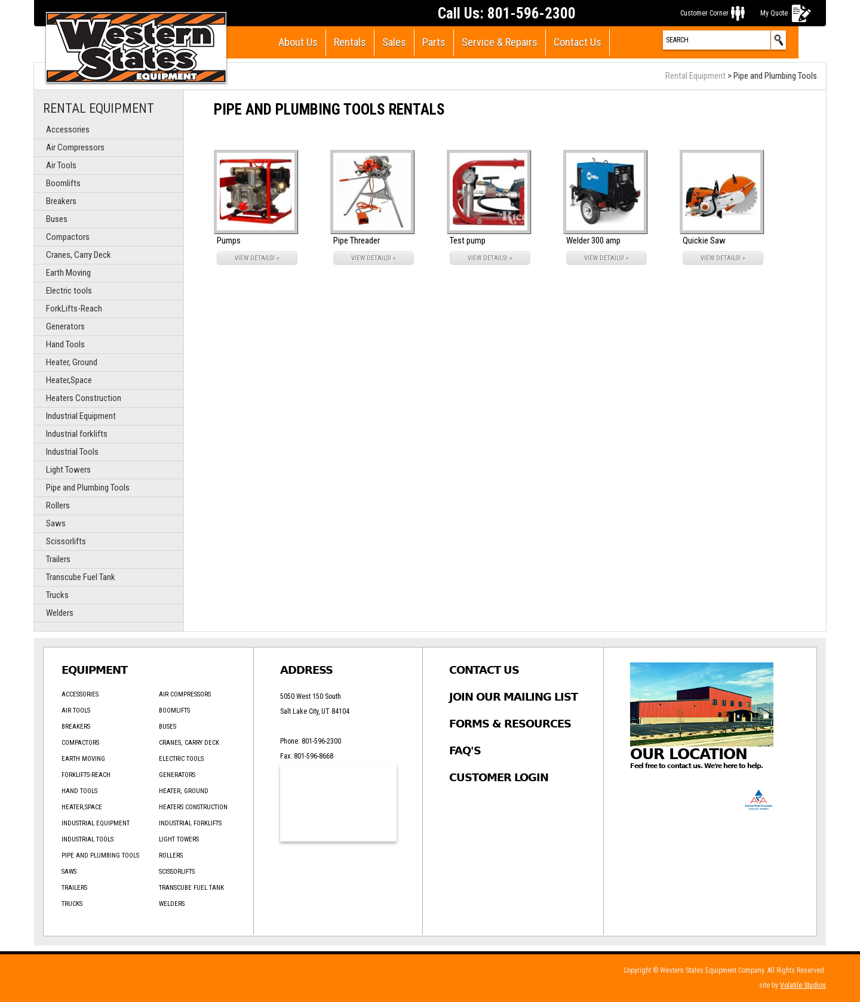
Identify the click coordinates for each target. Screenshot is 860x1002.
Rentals (350, 42)
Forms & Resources (510, 723)
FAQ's (465, 750)
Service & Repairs (500, 42)
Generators (65, 326)
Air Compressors (75, 147)
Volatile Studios (803, 985)
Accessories (68, 129)
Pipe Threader (356, 240)
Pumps (229, 240)
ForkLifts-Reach (74, 308)
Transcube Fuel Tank (80, 577)
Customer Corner (704, 13)
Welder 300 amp (593, 240)
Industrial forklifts (77, 433)
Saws (56, 523)
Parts (434, 42)
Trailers (58, 559)
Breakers (61, 201)
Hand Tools (65, 344)
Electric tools (69, 290)
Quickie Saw (704, 240)
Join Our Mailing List (513, 696)
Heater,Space (69, 380)
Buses (56, 219)
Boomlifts (63, 183)
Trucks (57, 595)
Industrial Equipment (81, 416)
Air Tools (61, 165)
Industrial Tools (72, 451)
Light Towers (68, 469)
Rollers (58, 505)
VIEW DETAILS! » (257, 258)
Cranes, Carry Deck (78, 254)
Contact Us (577, 42)
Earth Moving (68, 272)
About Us (298, 42)
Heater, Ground (71, 362)
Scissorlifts (66, 541)
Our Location (688, 754)
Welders (59, 613)
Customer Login (498, 777)
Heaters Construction (83, 398)
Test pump (468, 240)
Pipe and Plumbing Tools (88, 487)
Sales (394, 42)
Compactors (68, 237)
